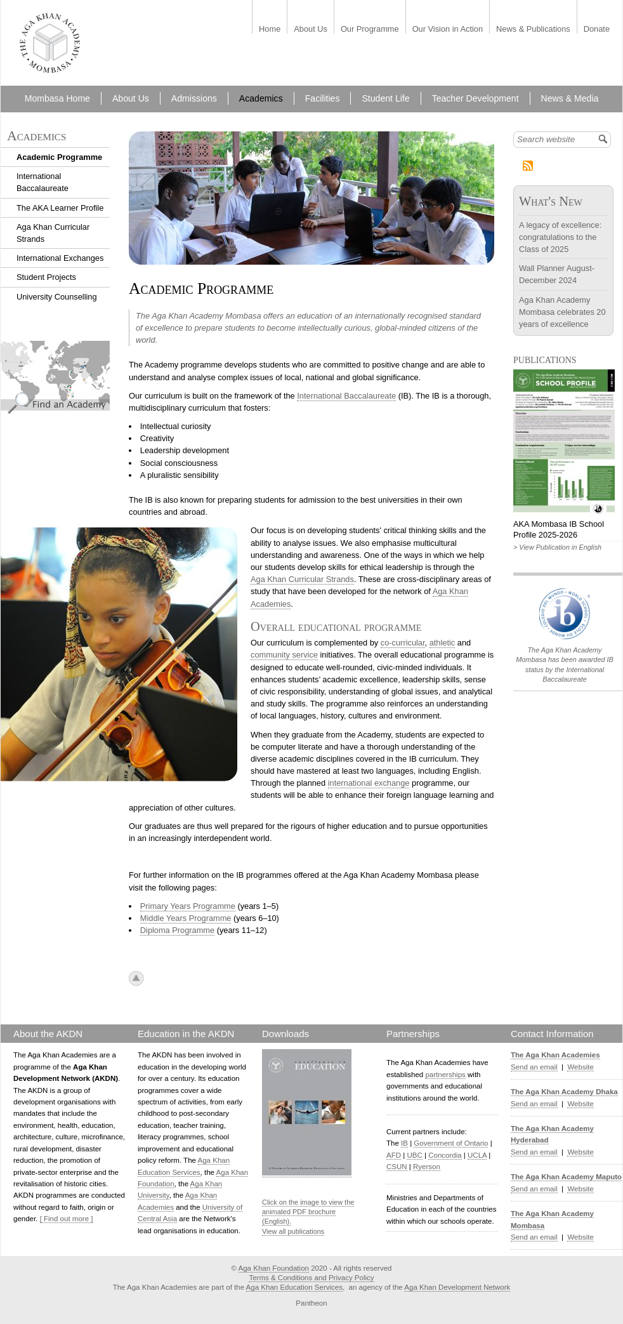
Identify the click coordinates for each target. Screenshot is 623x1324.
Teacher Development (475, 98)
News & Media (570, 98)
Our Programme (370, 29)
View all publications (293, 1231)
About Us (310, 29)
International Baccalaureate (346, 396)
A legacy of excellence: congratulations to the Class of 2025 (560, 237)
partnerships (445, 1074)
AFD (393, 1155)
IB (404, 1143)
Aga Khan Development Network (457, 1287)
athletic (443, 642)
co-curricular (403, 642)
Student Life (385, 98)
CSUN (396, 1166)
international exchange (369, 783)
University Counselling (56, 296)
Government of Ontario (451, 1143)
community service (284, 654)
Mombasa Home (57, 98)
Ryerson (426, 1166)
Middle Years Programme (186, 918)
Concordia (445, 1155)
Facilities (322, 98)
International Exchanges (59, 258)
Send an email (534, 1067)
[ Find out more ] (66, 1218)
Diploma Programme (177, 930)
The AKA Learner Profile (59, 208)
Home (269, 29)
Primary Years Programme (187, 906)
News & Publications (533, 29)
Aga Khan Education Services (294, 1287)
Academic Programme (59, 157)
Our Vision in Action (447, 29)
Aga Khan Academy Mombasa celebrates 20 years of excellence (562, 312)
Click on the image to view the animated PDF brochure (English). (308, 1212)
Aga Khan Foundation (274, 1268)
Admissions (194, 98)
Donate (597, 29)
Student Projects (46, 277)
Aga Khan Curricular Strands (302, 579)
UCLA (477, 1155)
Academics (261, 98)
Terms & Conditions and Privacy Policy (311, 1277)
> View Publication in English (557, 547)
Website (580, 1067)
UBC (414, 1155)
